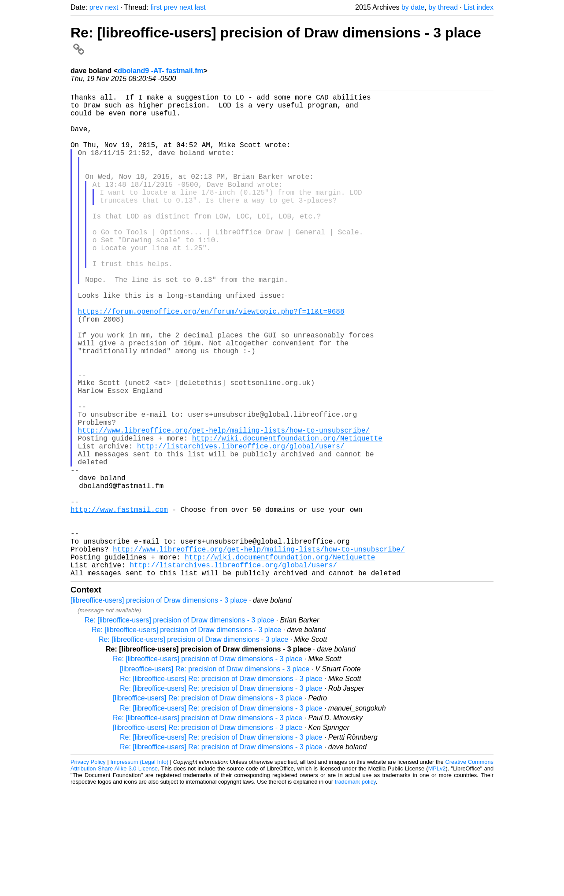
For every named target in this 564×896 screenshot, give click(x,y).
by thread (443, 7)
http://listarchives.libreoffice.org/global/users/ (240, 525)
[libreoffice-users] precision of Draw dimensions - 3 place (158, 707)
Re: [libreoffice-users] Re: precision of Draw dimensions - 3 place (221, 786)
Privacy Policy (88, 869)
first (156, 7)
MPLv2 (437, 876)
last (200, 7)
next (111, 7)
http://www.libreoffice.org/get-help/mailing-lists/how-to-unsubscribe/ (224, 506)
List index (479, 7)
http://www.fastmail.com (119, 602)
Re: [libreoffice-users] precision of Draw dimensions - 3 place (179, 727)
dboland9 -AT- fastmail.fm (160, 70)
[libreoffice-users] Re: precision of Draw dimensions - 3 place (214, 776)
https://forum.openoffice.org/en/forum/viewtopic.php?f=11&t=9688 (211, 360)
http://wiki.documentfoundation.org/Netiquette (287, 515)
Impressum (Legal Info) (139, 869)
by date (412, 7)
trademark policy (355, 889)
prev (96, 7)
